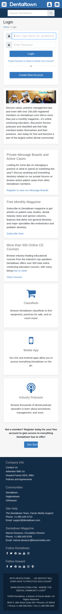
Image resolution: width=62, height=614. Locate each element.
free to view (19, 270)
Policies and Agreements (19, 479)
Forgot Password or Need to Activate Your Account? (31, 61)
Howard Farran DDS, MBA (20, 475)
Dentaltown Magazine (20, 528)
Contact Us (12, 467)
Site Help (12, 508)
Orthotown (11, 500)
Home (6, 27)
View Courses (14, 277)
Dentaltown (12, 492)
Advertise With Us (15, 471)
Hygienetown (13, 496)
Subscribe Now (15, 233)
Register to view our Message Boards (27, 190)
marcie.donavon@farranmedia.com (31, 540)
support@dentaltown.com (26, 520)
